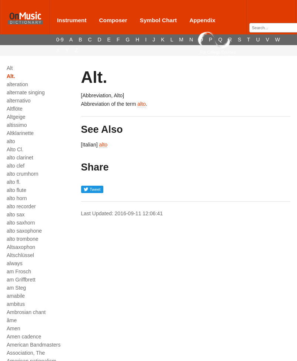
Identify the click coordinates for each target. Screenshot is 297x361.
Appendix (202, 20)
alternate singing (26, 92)
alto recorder (21, 206)
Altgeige (16, 117)
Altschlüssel (20, 255)
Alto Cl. (15, 149)
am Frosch (19, 271)
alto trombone (23, 239)
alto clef (15, 166)
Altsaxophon (21, 247)
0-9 (60, 40)
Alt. (11, 76)
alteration (17, 84)
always (15, 263)
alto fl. (13, 182)
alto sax (15, 214)
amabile (16, 296)
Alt (10, 68)
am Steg (16, 288)
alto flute (16, 190)
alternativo (19, 101)
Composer (113, 20)
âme (12, 320)
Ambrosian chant (26, 312)
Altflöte (15, 109)
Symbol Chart (158, 20)
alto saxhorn (21, 223)
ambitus (16, 304)
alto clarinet (20, 158)
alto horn (17, 198)
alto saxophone (24, 231)
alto (11, 141)
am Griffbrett (21, 280)
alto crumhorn (23, 174)
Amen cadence (24, 337)
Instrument (72, 20)
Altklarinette (20, 133)
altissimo (17, 125)
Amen (13, 328)
